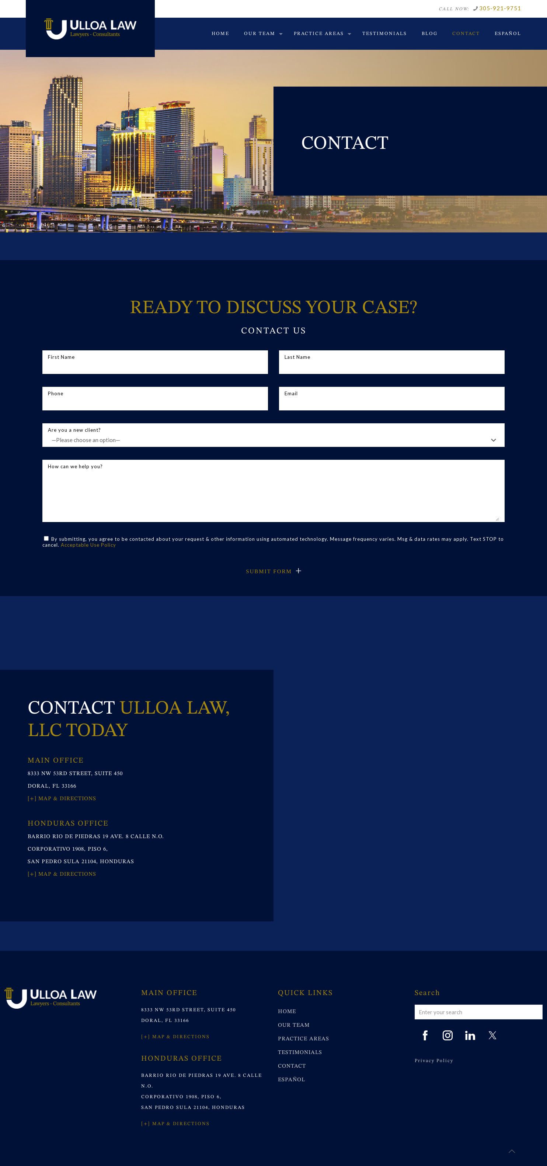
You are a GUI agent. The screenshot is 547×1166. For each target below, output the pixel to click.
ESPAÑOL (291, 1080)
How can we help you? (273, 492)
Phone (155, 400)
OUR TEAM (294, 1025)
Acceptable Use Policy (88, 545)
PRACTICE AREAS (303, 1039)
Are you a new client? (273, 437)
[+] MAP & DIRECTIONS (175, 1036)
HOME (287, 1012)
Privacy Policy (434, 1060)
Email (392, 400)
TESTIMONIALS (300, 1052)
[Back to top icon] (511, 1151)
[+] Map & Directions (62, 799)
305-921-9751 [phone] (500, 8)
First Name (155, 364)
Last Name (392, 364)
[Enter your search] (479, 1012)
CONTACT (292, 1066)
